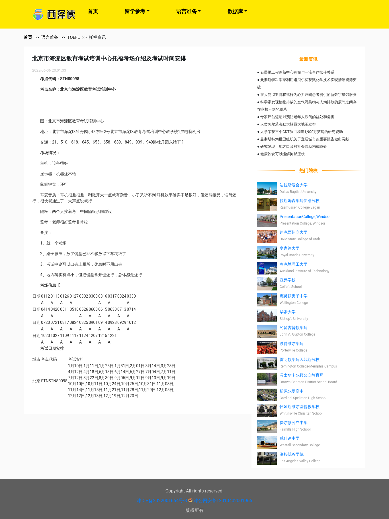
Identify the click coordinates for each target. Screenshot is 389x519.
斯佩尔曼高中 (292, 391)
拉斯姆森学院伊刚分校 (300, 200)
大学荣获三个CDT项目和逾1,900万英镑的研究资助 (301, 132)
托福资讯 (97, 37)
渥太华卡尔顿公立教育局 (302, 375)
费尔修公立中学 (294, 422)
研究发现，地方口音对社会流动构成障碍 (293, 146)
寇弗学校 (288, 280)
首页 (93, 11)
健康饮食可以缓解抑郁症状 (282, 154)
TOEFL (73, 37)
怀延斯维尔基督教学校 (300, 406)
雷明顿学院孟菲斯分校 (300, 359)
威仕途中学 (290, 438)
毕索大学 (288, 312)
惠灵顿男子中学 (294, 296)
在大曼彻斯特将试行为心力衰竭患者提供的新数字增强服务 (308, 94)
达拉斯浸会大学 (294, 185)
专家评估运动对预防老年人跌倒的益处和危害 (297, 117)
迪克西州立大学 (294, 232)
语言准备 (186, 11)
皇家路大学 (290, 248)
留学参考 (135, 11)
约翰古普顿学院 (294, 327)
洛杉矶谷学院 (292, 454)
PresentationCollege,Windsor (305, 216)
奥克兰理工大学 (294, 264)
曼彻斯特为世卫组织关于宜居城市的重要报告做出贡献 (304, 139)
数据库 (235, 11)
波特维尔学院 (292, 343)
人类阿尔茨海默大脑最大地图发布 (288, 124)
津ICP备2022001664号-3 (162, 500)
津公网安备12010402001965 (223, 500)
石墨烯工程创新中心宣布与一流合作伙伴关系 (297, 72)
